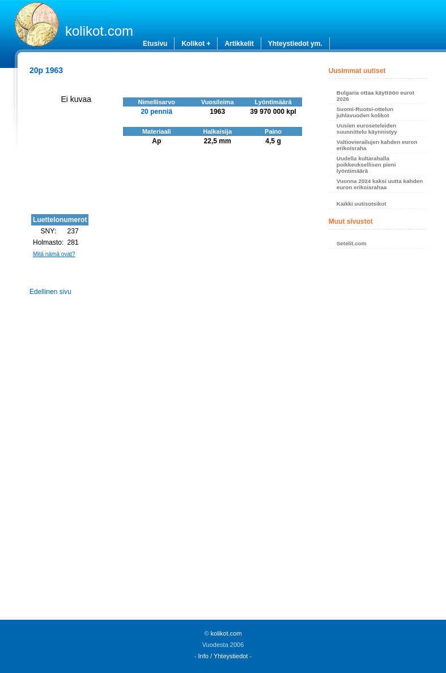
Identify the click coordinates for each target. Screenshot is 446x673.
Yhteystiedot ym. (295, 44)
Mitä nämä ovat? (54, 254)
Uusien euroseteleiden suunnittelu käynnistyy (367, 128)
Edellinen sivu (50, 292)
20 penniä (156, 112)
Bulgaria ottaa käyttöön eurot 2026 (375, 96)
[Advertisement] (378, 437)
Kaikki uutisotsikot (361, 204)
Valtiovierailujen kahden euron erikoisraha (377, 145)
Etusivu (155, 44)
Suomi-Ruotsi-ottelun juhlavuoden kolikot (365, 112)
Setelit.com (352, 243)
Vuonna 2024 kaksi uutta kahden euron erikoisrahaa (380, 184)
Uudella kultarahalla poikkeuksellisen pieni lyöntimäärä (366, 164)
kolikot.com (99, 31)
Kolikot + (195, 44)
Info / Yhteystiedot (223, 656)
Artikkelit (238, 44)
